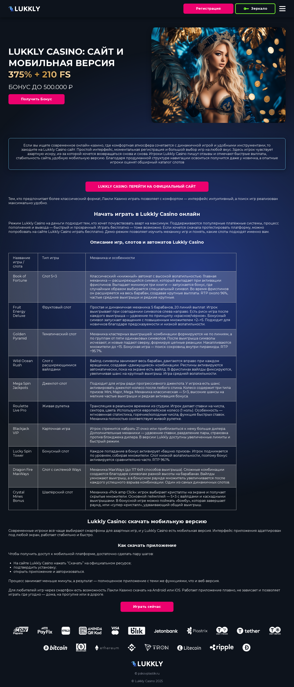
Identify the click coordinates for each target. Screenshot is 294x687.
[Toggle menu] (282, 8)
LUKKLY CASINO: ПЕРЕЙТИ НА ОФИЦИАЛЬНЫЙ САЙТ (147, 187)
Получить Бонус (36, 99)
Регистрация (208, 9)
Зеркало (255, 9)
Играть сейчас (147, 607)
